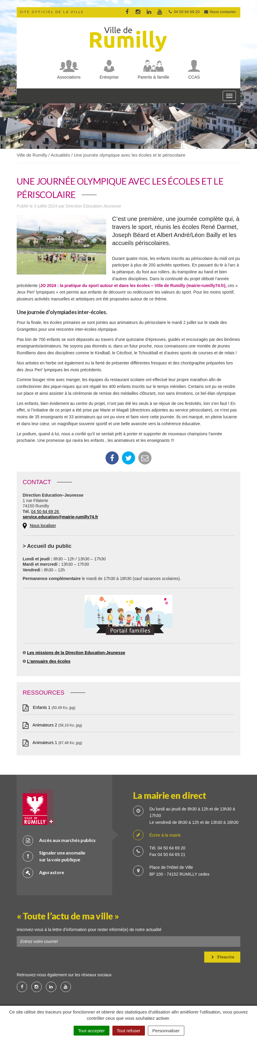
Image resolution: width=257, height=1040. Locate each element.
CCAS (194, 77)
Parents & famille (153, 77)
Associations (69, 77)
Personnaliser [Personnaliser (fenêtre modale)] (166, 1030)
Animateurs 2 (40, 725)
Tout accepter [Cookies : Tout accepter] (91, 1030)
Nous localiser (43, 525)
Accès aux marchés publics (59, 840)
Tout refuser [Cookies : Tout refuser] (128, 1030)
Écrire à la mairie (157, 835)
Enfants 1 (37, 707)
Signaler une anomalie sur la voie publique (54, 856)
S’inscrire (222, 957)
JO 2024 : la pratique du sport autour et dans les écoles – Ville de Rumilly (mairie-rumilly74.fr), (133, 285)
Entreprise (109, 77)
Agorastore (43, 872)
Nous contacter (220, 12)
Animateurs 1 (40, 742)
